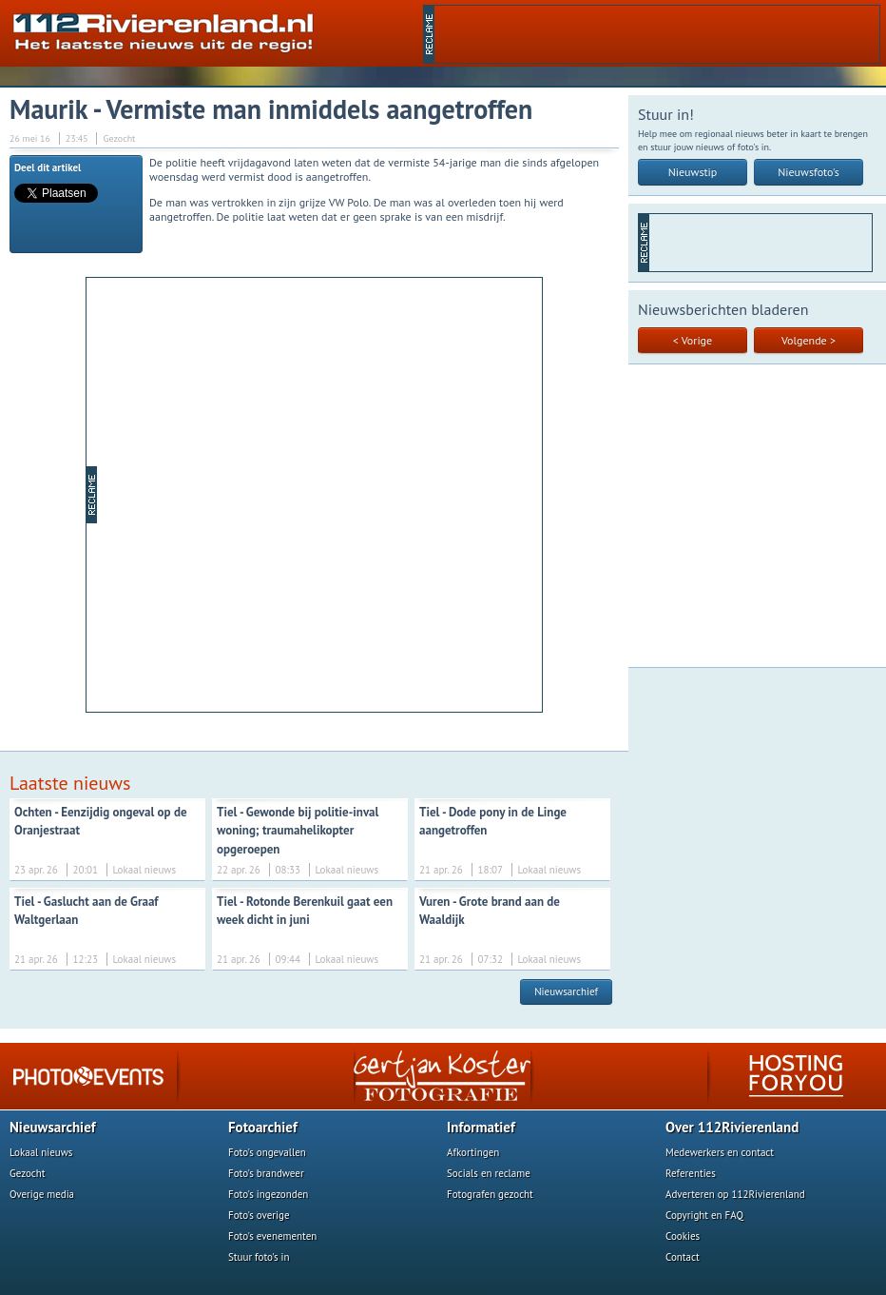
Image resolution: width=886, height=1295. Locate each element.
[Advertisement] (656, 34)
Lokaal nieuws (41, 1152)
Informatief (481, 1127)
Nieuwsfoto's (808, 172)
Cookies (682, 1236)
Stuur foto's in (259, 1257)
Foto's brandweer (266, 1173)
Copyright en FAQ (704, 1215)
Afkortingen (473, 1152)
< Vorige (692, 340)
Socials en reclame (488, 1173)
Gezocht (28, 1173)
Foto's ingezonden (268, 1194)
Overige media (42, 1194)
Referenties (690, 1173)
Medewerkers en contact (719, 1152)
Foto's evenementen (272, 1236)
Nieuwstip (693, 172)
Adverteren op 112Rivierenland (735, 1194)
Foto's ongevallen (267, 1152)
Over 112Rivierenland (732, 1127)
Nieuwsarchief (566, 991)
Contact (682, 1257)
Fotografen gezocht (490, 1194)
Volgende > (808, 340)
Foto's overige (259, 1215)
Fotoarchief (263, 1127)
